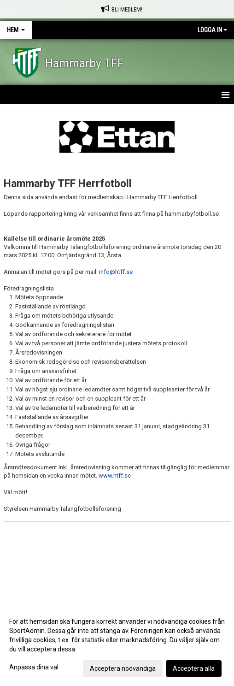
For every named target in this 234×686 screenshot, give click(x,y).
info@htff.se (116, 271)
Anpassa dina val (33, 667)
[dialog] (117, 644)
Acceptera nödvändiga (123, 668)
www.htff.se (115, 475)
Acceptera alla (194, 668)
